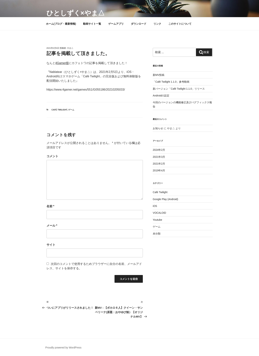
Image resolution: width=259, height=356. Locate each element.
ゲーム (71, 110)
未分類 (156, 233)
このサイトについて (180, 23)
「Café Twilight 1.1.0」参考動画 (171, 81)
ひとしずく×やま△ (76, 13)
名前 (50, 206)
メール (52, 225)
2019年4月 (159, 170)
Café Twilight (59, 110)
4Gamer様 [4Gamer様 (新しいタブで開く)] (62, 63)
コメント (52, 156)
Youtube (157, 219)
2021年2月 (159, 163)
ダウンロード (138, 23)
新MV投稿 (158, 74)
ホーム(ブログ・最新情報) (61, 23)
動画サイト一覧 (92, 23)
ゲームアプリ (116, 23)
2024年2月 (159, 149)
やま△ (70, 48)
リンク (157, 23)
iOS (155, 206)
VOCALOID (159, 212)
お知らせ (158, 128)
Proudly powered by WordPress (63, 347)
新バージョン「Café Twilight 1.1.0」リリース (179, 88)
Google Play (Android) (165, 199)
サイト (51, 244)
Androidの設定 (161, 95)
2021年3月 (159, 156)
